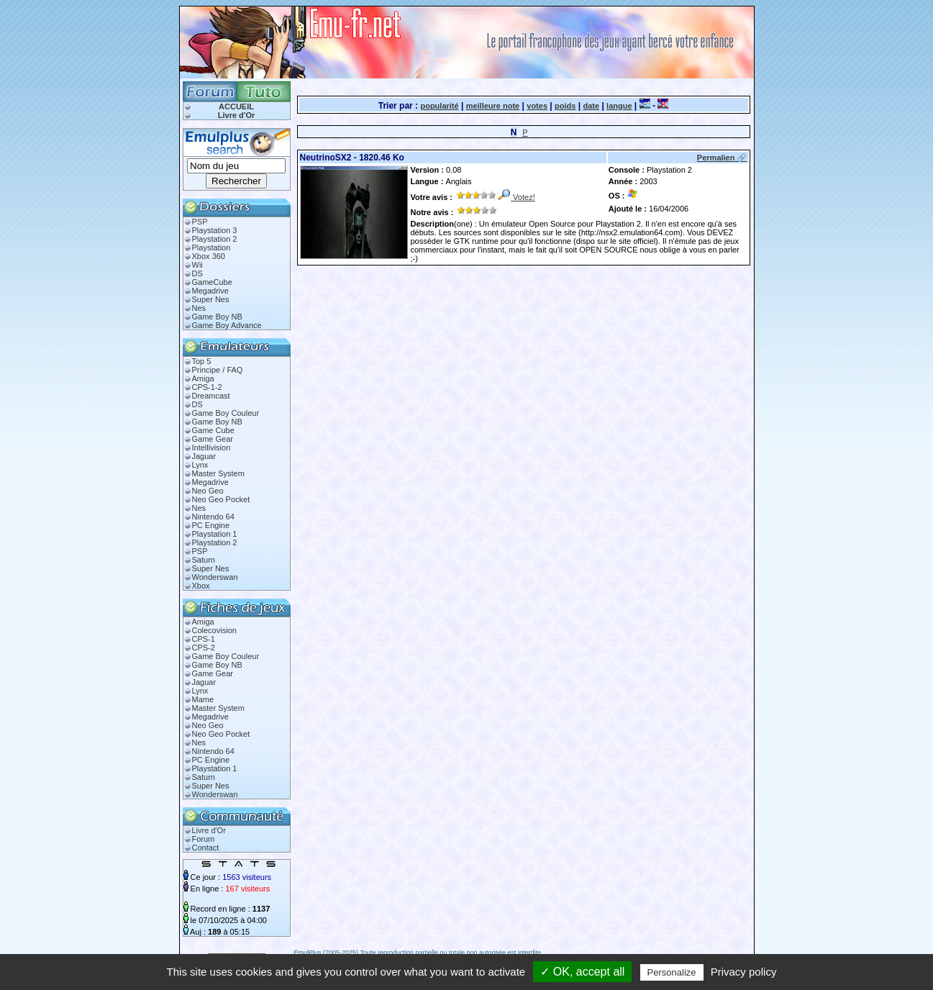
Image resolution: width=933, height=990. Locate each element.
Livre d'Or (236, 115)
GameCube (212, 282)
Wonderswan (215, 577)
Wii (197, 264)
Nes (199, 308)
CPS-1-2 (207, 387)
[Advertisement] (465, 282)
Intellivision (211, 447)
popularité (439, 105)
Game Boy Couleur (226, 413)
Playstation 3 (214, 230)
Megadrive (210, 290)
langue (619, 105)
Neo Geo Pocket (221, 499)
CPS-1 (203, 639)
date (591, 105)
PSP (200, 221)
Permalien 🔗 (722, 157)
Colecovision (214, 630)
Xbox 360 (208, 256)
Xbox (201, 585)
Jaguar (204, 456)
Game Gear (212, 439)
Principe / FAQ (217, 369)
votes (537, 105)
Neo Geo (208, 490)
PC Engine (211, 525)
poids (565, 105)
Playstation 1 (214, 534)
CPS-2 (203, 647)
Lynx (200, 464)
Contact (205, 847)
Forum (203, 839)
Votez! (524, 197)
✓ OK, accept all (582, 972)
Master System (218, 473)
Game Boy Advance (227, 325)
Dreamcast (211, 395)
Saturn (203, 559)
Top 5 (201, 361)
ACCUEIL (236, 106)
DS (197, 273)
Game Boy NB (217, 316)
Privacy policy (744, 972)
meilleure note (493, 105)
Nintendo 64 (213, 516)
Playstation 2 (214, 239)
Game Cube (213, 430)
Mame (203, 699)
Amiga (203, 378)
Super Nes (210, 299)
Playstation (211, 247)
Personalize (671, 972)
